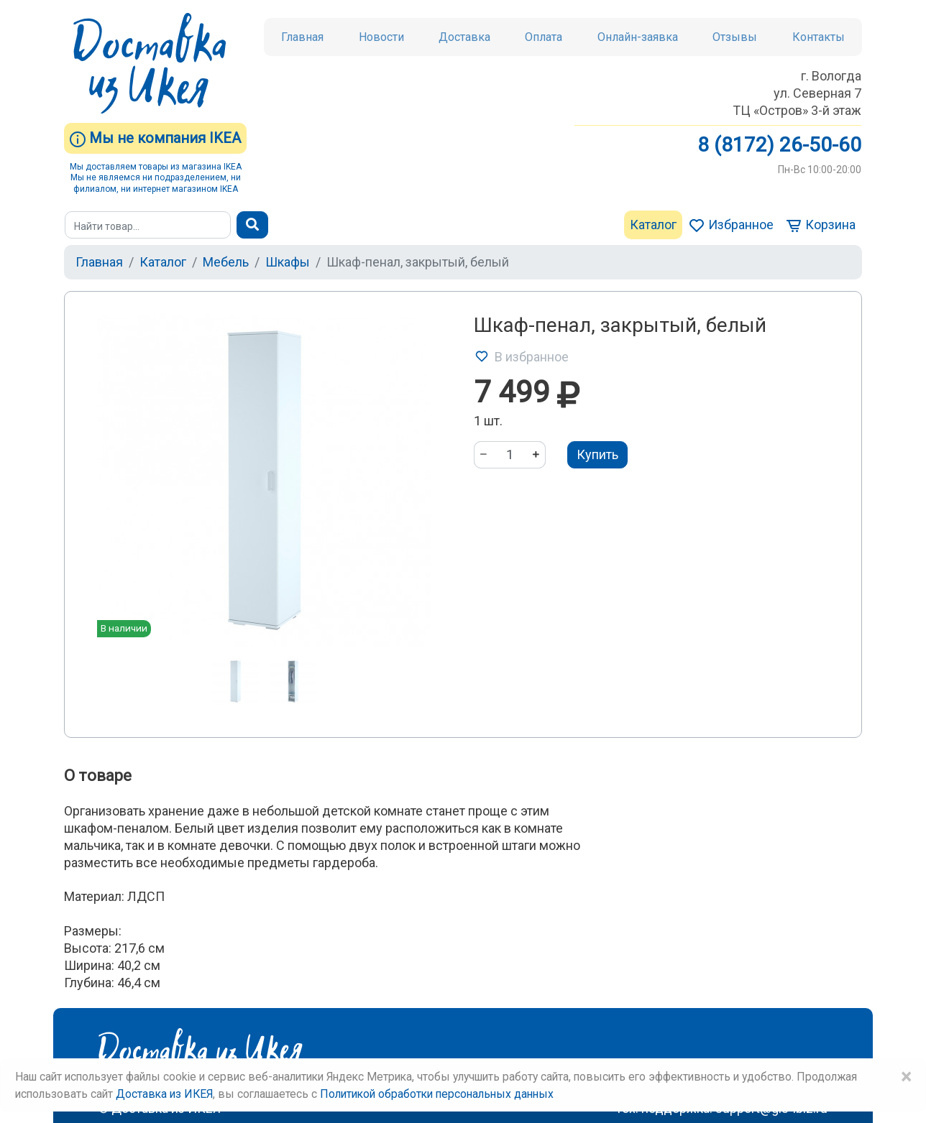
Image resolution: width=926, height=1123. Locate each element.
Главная (302, 37)
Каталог (653, 224)
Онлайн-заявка (637, 37)
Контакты (818, 37)
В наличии (124, 628)
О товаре (98, 776)
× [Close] (906, 1077)
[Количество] (510, 454)
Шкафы (287, 261)
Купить (597, 454)
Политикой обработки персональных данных (437, 1094)
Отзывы (734, 37)
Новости (381, 37)
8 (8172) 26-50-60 (779, 145)
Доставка (464, 37)
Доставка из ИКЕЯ (164, 1094)
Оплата (543, 37)
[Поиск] (148, 225)
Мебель (226, 261)
